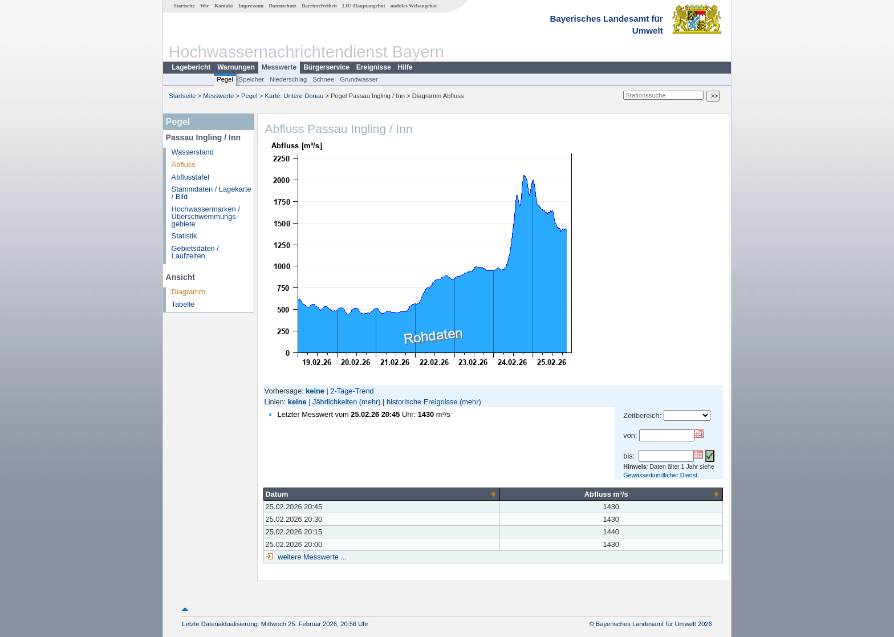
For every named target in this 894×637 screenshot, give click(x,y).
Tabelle (183, 304)
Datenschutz (282, 6)
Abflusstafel (190, 177)
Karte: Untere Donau (294, 95)
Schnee (323, 79)
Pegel (225, 79)
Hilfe (405, 67)
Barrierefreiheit (319, 6)
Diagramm (188, 291)
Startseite (184, 6)
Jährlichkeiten (334, 401)
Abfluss (184, 164)
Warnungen (236, 67)
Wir (204, 6)
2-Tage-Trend (351, 391)
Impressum (250, 6)
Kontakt (223, 6)
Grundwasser (359, 79)
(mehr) (370, 401)
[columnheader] (381, 494)
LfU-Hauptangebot (363, 6)
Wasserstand (193, 152)
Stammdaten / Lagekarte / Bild (211, 193)
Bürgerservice (326, 67)
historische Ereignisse (422, 401)
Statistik (184, 236)
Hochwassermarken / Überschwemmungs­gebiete (206, 216)
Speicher (251, 79)
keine (297, 401)
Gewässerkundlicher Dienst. (661, 475)
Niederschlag (288, 79)
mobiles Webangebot (414, 6)
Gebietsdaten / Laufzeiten (195, 252)
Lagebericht (191, 67)
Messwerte (279, 67)
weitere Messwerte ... (311, 557)
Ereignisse (373, 67)
